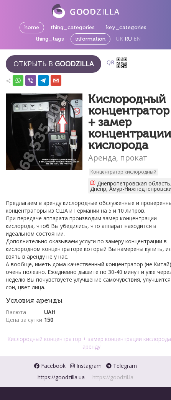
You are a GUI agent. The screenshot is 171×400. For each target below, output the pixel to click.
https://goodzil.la (112, 377)
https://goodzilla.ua (62, 377)
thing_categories (73, 27)
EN (137, 38)
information (90, 39)
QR (117, 63)
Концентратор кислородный (123, 172)
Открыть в (53, 63)
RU (128, 38)
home (32, 27)
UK (119, 38)
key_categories (126, 27)
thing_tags (50, 39)
